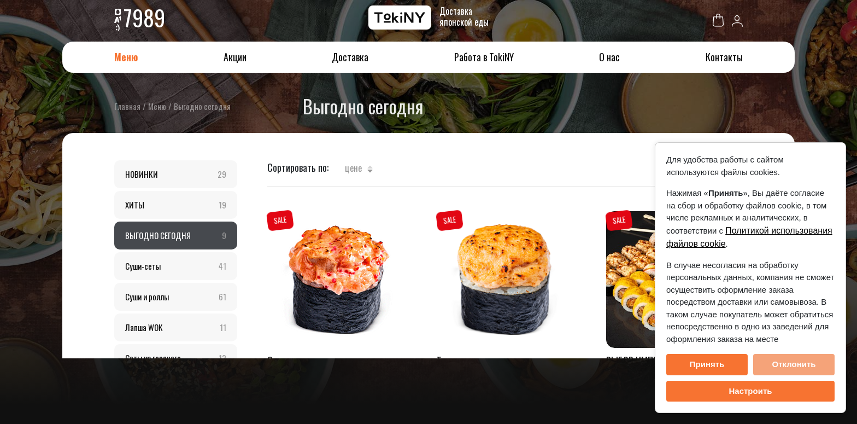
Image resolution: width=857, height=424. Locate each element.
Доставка (350, 57)
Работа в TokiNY (484, 57)
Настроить (750, 391)
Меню (126, 57)
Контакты (724, 57)
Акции (235, 57)
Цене (359, 168)
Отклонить (793, 364)
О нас (609, 57)
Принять (707, 364)
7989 (144, 17)
